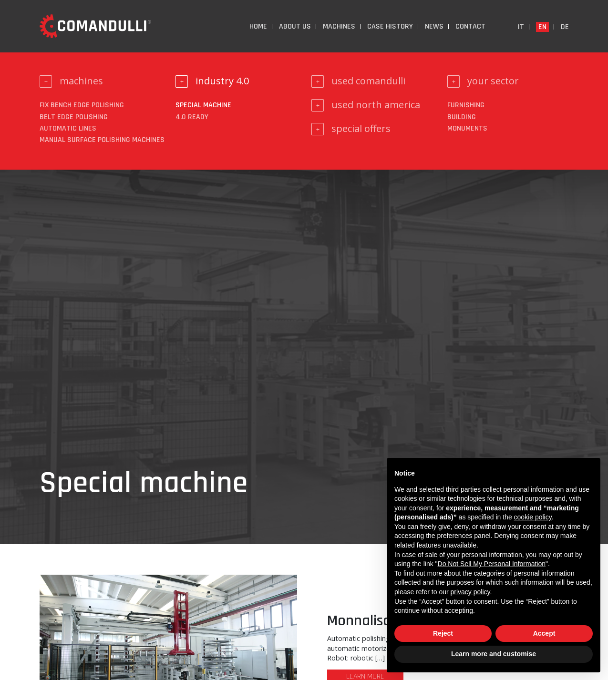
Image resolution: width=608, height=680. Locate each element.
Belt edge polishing (74, 117)
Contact (470, 26)
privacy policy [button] (470, 592)
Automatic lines (68, 128)
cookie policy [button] (533, 517)
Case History (390, 26)
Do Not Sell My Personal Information (492, 564)
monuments (467, 128)
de (565, 27)
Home (258, 26)
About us (295, 26)
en (542, 27)
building (461, 117)
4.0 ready (191, 117)
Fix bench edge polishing (82, 105)
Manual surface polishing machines (102, 140)
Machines (339, 26)
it (521, 27)
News (434, 26)
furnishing (465, 105)
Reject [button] (443, 633)
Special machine (203, 105)
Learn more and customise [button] (493, 654)
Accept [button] (544, 633)
